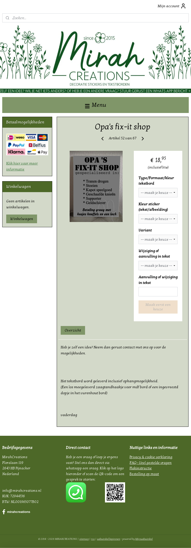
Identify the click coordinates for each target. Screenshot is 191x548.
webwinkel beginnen (108, 539)
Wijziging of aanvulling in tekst (154, 254)
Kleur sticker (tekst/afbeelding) (153, 207)
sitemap (84, 539)
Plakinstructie (141, 468)
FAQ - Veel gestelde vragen (151, 463)
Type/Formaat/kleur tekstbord (156, 181)
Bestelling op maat (144, 474)
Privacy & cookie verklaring (151, 457)
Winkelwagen (21, 219)
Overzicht (73, 330)
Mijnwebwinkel (144, 539)
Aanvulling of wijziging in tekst (158, 280)
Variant (145, 230)
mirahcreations (16, 511)
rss (93, 539)
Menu (95, 105)
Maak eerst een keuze (158, 307)
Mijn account (172, 6)
